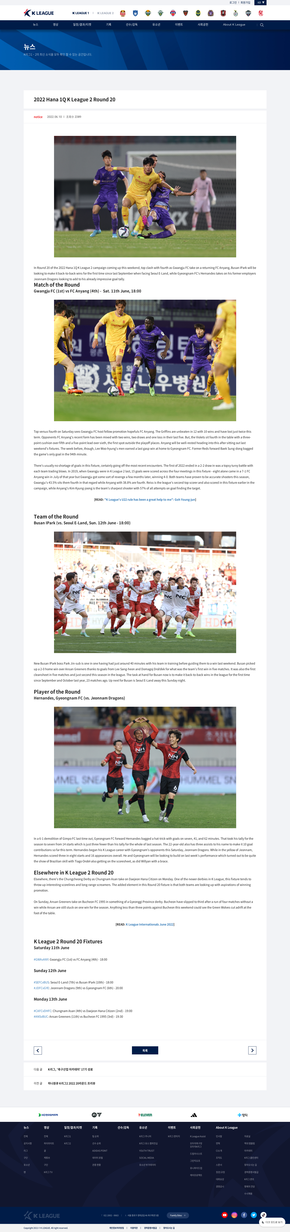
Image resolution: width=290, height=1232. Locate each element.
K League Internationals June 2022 (149, 924)
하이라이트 (49, 1143)
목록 (145, 1050)
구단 (26, 1158)
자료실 (247, 1136)
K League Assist (198, 1136)
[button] (272, 1222)
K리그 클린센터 (251, 1158)
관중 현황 (96, 1165)
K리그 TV (48, 1172)
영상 (55, 24)
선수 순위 (96, 1143)
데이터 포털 (97, 1158)
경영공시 (220, 1186)
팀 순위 (95, 1136)
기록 (108, 24)
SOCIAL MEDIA (146, 1158)
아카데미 (248, 1150)
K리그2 (67, 1143)
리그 (26, 1150)
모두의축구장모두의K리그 (196, 1145)
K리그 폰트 (249, 1179)
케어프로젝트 (196, 1175)
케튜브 (47, 1158)
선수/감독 (132, 24)
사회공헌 (203, 24)
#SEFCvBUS (41, 982)
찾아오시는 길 (250, 1165)
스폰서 (219, 1165)
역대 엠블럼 (249, 1143)
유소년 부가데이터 (147, 1165)
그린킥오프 (195, 1161)
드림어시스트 (196, 1153)
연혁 (218, 1143)
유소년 (156, 24)
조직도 (219, 1158)
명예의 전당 (249, 1186)
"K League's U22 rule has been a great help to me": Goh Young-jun (149, 499)
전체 (26, 1136)
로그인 (233, 2)
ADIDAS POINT (99, 1150)
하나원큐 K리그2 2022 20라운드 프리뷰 (71, 1083)
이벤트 (179, 24)
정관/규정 (220, 1172)
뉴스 (35, 24)
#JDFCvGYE (41, 988)
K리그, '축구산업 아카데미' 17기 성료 (70, 1069)
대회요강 (220, 1179)
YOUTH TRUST (146, 1150)
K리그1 (67, 1136)
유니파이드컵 (196, 1168)
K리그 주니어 (145, 1136)
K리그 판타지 (174, 1136)
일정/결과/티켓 (82, 24)
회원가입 (245, 2)
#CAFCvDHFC (42, 1011)
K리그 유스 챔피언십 (148, 1143)
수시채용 (248, 1193)
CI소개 (219, 1150)
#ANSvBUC (41, 1016)
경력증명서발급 (251, 1172)
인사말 (219, 1136)
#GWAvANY (41, 959)
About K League (234, 24)
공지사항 (28, 1143)
